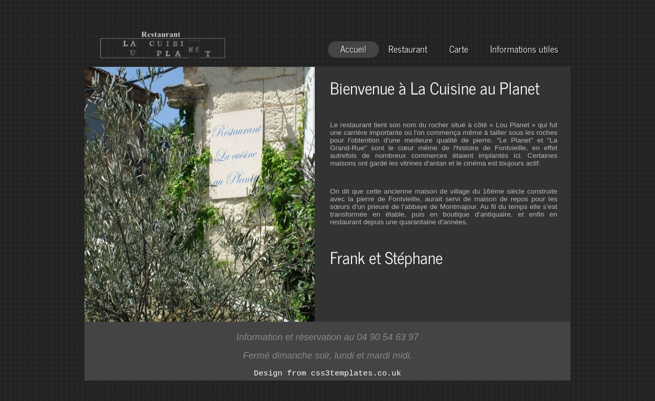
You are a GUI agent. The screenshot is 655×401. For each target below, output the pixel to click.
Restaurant (407, 48)
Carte (458, 48)
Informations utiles (524, 48)
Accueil (353, 48)
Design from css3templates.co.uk (327, 374)
